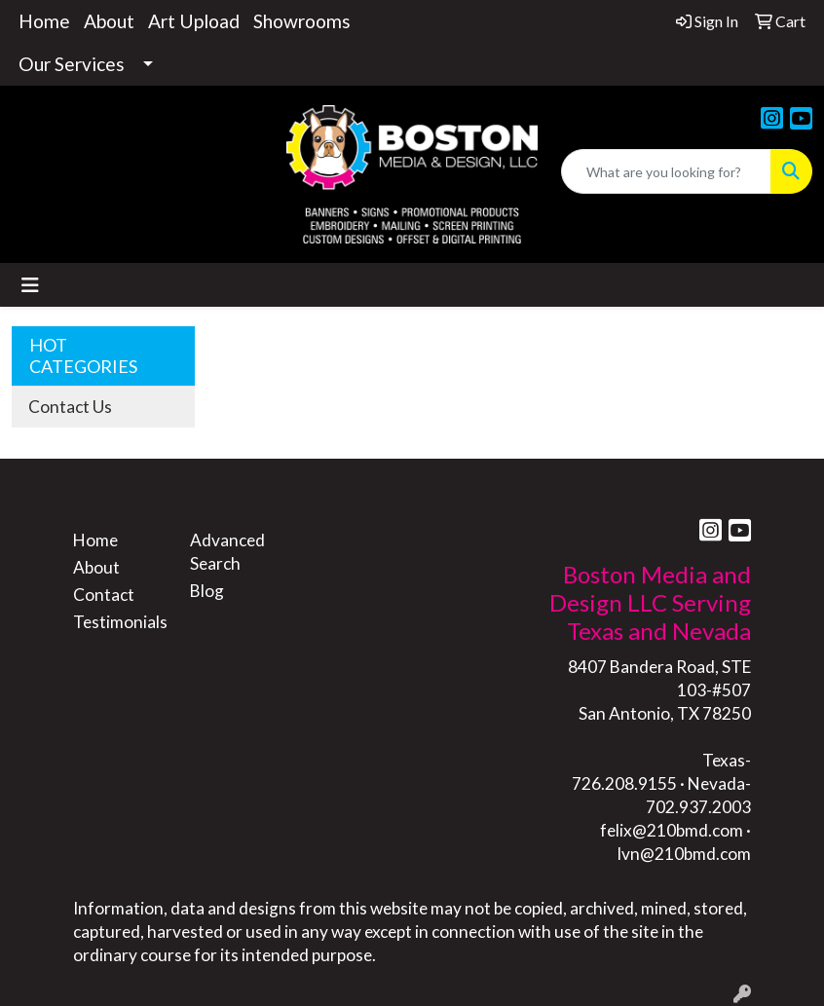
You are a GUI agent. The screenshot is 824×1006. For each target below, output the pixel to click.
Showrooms (302, 21)
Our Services (72, 64)
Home (44, 21)
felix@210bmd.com (671, 830)
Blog (207, 590)
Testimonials (120, 622)
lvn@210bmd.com (684, 853)
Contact (103, 594)
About (109, 21)
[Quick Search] (666, 171)
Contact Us (70, 406)
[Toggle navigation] (30, 285)
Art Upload (194, 21)
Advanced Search (227, 552)
